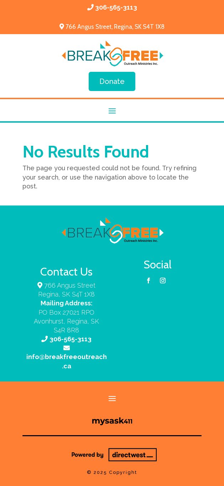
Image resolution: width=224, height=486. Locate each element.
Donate (112, 81)
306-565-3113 (116, 7)
